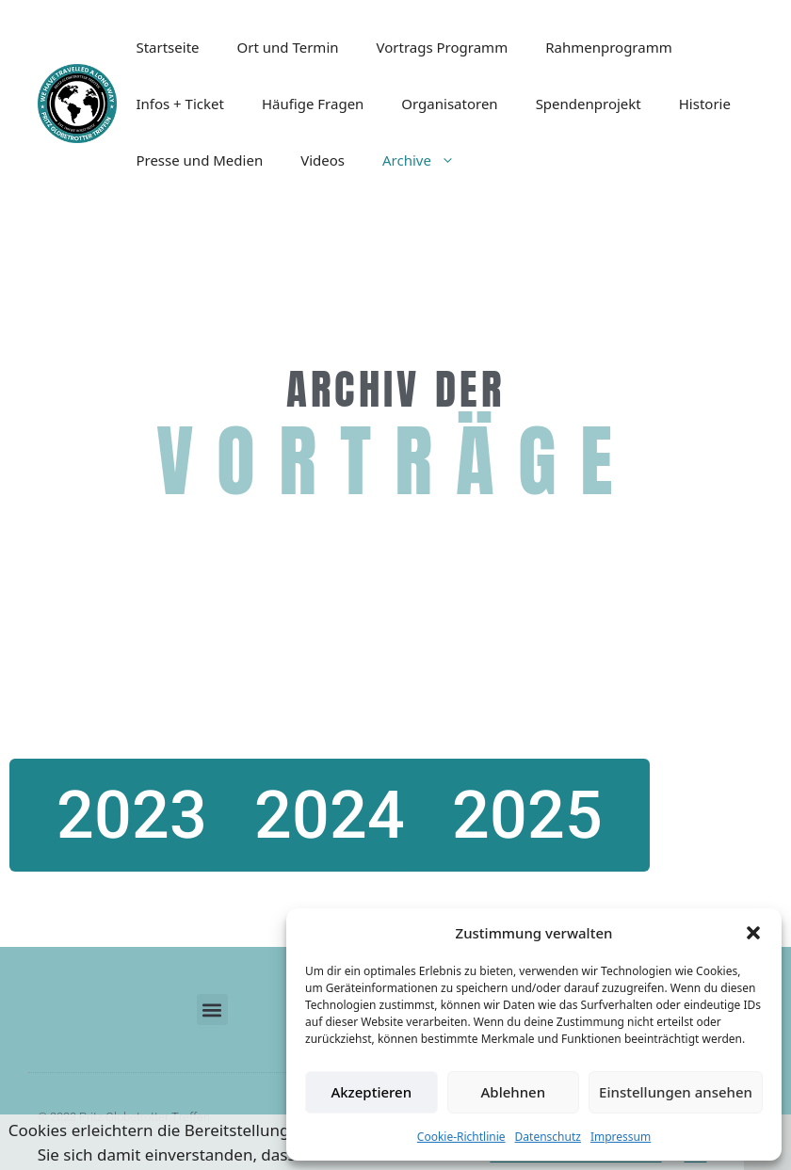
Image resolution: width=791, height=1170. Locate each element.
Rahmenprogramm (608, 47)
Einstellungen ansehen (675, 1091)
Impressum (620, 1137)
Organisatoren (449, 103)
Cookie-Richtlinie (461, 1137)
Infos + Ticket (179, 103)
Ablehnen (513, 1091)
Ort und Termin (288, 47)
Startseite (167, 47)
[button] (753, 932)
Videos (322, 160)
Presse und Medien (199, 160)
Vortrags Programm (442, 47)
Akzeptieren (371, 1091)
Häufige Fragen (312, 103)
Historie (705, 103)
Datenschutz (548, 1137)
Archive (428, 160)
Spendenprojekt (588, 103)
